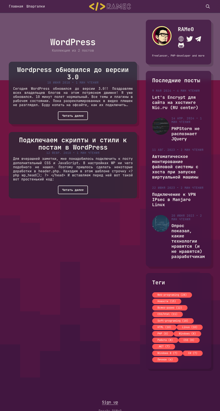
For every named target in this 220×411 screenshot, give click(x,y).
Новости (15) (167, 301)
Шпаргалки (36, 6)
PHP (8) (163, 333)
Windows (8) (187, 333)
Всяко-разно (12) (170, 307)
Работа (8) (165, 340)
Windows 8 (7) (168, 353)
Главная (16, 6)
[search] (207, 6)
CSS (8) (189, 340)
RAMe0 (186, 29)
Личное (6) (165, 359)
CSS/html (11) (168, 314)
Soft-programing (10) (173, 320)
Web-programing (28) (172, 295)
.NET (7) (164, 346)
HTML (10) (164, 327)
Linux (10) (189, 327)
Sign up (110, 402)
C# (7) (192, 353)
